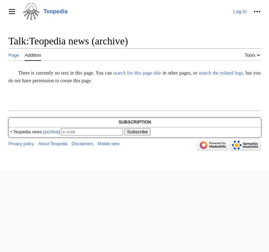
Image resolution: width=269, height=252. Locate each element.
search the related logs (221, 73)
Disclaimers (83, 143)
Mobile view (109, 143)
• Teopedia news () (35, 132)
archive (51, 132)
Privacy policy (21, 143)
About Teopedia (52, 143)
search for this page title (137, 73)
